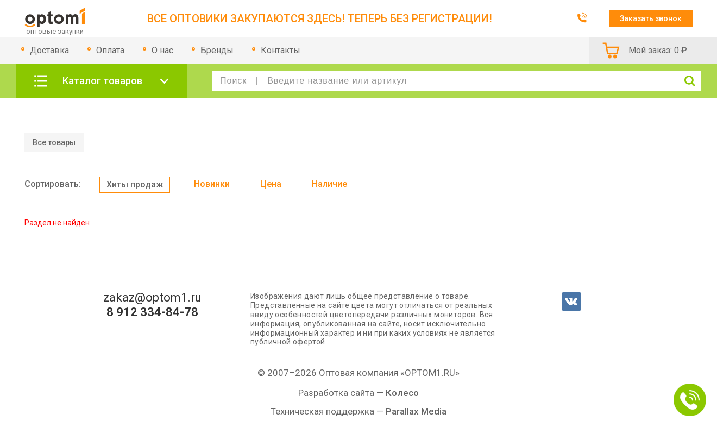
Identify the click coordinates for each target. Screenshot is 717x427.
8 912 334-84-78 (152, 312)
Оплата (110, 50)
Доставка (49, 50)
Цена (270, 184)
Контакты (280, 50)
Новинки (212, 184)
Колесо (402, 392)
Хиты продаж (134, 184)
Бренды (217, 50)
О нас (162, 50)
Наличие (329, 184)
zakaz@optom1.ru (152, 298)
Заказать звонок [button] (651, 18)
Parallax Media (416, 411)
